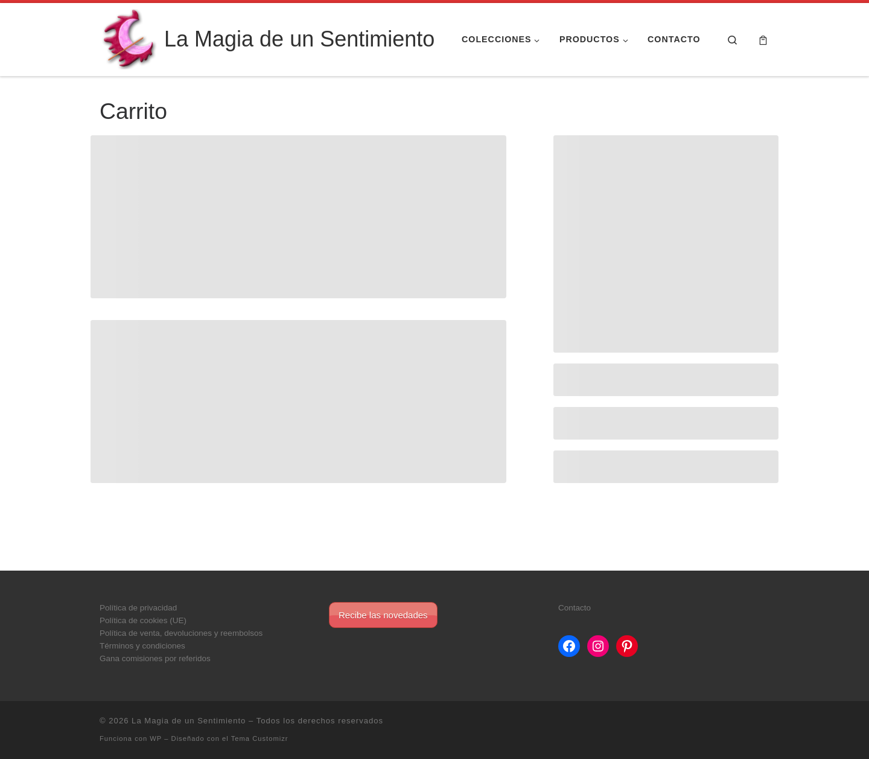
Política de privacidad (138, 607)
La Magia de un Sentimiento (189, 720)
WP (156, 738)
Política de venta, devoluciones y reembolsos (181, 633)
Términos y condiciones (142, 645)
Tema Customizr (259, 738)
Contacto (574, 607)
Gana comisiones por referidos (155, 658)
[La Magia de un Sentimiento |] (130, 37)
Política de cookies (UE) (143, 620)
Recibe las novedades (383, 615)
